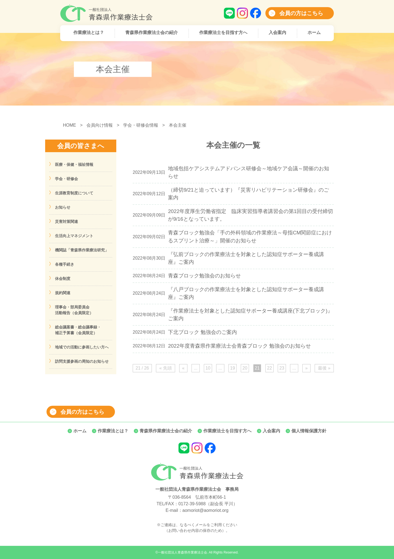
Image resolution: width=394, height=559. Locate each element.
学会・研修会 (66, 179)
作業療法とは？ (88, 32)
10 (207, 368)
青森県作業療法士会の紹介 (151, 32)
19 (232, 368)
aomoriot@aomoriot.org (205, 510)
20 (244, 368)
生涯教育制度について (74, 193)
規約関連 (62, 293)
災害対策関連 (66, 221)
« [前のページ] (183, 368)
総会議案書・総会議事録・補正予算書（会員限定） (78, 330)
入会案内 (277, 32)
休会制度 (62, 278)
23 (281, 368)
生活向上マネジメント (74, 236)
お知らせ (62, 207)
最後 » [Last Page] (324, 368)
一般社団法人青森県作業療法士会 (182, 552)
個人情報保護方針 (308, 431)
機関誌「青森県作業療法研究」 (82, 250)
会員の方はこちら (301, 13)
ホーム (314, 32)
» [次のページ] (306, 368)
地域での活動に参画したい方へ (82, 347)
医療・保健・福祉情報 (74, 164)
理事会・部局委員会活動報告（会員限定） (74, 310)
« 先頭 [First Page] (165, 368)
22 (269, 368)
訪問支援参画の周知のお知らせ (82, 361)
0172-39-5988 (192, 503)
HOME (69, 125)
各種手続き (64, 264)
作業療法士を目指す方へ (223, 32)
